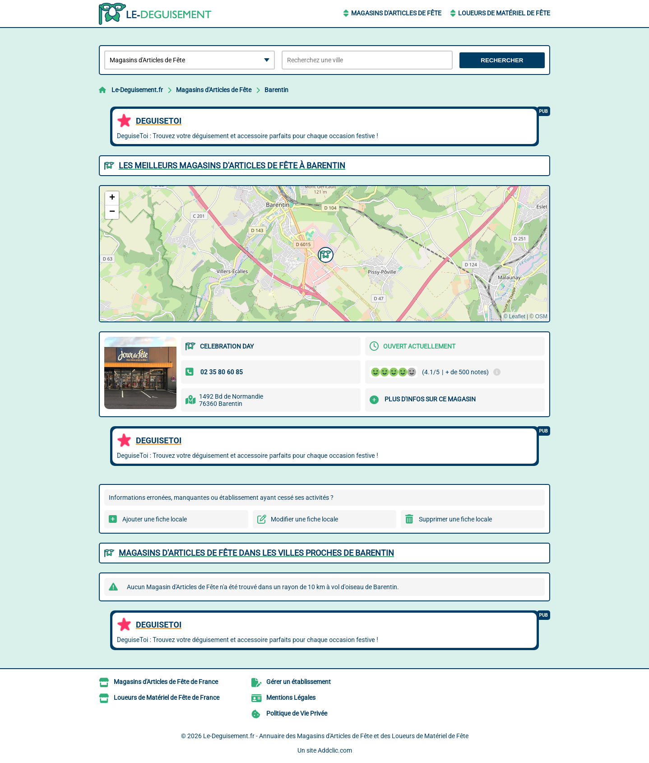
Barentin (276, 89)
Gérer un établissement (298, 681)
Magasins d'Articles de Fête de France (166, 681)
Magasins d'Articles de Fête (396, 13)
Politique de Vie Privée (296, 713)
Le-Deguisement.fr (137, 89)
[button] (324, 254)
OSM (541, 316)
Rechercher (502, 60)
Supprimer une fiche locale (455, 519)
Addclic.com (335, 750)
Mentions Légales (290, 697)
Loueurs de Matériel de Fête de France (166, 697)
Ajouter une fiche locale (154, 519)
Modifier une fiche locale (304, 519)
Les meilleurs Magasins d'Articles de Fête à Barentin (232, 165)
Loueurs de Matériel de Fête (504, 13)
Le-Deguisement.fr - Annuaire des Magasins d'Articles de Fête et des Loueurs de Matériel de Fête (335, 736)
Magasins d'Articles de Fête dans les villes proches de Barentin (256, 553)
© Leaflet (514, 316)
